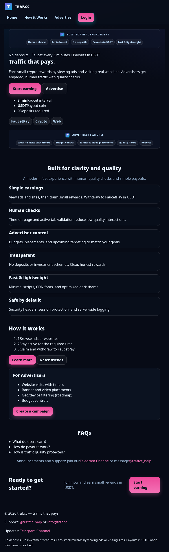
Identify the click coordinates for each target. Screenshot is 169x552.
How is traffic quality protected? (39, 452)
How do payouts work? (31, 446)
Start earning (25, 88)
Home (12, 17)
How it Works (36, 17)
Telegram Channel (95, 460)
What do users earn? (29, 441)
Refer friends (51, 360)
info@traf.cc (57, 522)
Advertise (63, 17)
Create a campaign (33, 411)
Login (86, 17)
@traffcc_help (140, 460)
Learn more (22, 360)
